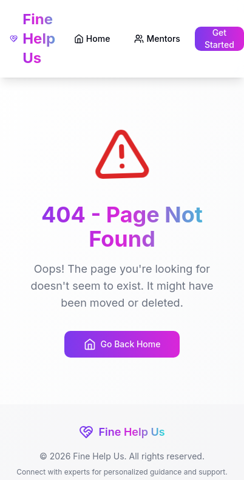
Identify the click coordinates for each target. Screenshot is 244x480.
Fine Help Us (32, 38)
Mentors (157, 38)
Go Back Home (122, 344)
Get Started (219, 38)
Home (92, 38)
